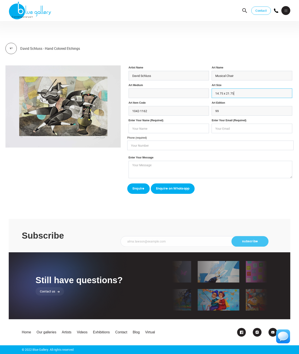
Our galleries (46, 332)
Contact (261, 10)
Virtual (150, 332)
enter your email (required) (229, 120)
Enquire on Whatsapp (173, 188)
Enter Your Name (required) (146, 120)
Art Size (216, 85)
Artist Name (136, 67)
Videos (82, 332)
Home (26, 332)
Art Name (217, 67)
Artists (66, 332)
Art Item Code (137, 102)
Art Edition (218, 102)
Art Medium (136, 85)
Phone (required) (137, 137)
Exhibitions (101, 332)
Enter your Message (141, 157)
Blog (136, 332)
